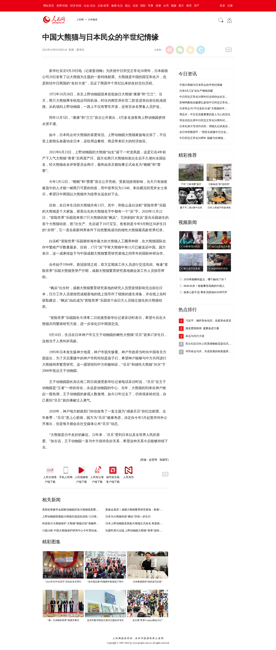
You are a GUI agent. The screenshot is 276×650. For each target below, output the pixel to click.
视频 (173, 5)
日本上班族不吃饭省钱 (219, 207)
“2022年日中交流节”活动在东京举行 (63, 581)
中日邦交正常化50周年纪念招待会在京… (203, 96)
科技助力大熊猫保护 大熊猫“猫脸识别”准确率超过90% (74, 523)
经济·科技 (76, 5)
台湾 (166, 5)
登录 (222, 5)
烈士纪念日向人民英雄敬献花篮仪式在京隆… (212, 343)
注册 (230, 5)
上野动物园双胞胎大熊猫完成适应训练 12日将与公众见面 (76, 516)
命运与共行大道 (195, 336)
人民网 (80, 19)
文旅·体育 (103, 5)
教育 (189, 5)
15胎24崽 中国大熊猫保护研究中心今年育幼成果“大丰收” (76, 530)
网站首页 (48, 5)
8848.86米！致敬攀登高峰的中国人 (204, 286)
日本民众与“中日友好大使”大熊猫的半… (203, 108)
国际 (143, 5)
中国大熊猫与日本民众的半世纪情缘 (200, 84)
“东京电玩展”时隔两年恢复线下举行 (105, 581)
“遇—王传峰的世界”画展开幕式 (63, 620)
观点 (127, 5)
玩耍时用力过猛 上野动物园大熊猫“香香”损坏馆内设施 (137, 530)
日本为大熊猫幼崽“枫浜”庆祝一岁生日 (128, 516)
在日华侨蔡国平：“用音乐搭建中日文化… (204, 132)
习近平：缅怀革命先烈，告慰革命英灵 (208, 320)
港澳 (158, 5)
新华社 (80, 49)
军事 (150, 5)
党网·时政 (62, 5)
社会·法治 (89, 5)
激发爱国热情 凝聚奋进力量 (202, 328)
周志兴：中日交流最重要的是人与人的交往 (204, 114)
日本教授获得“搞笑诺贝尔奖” (148, 581)
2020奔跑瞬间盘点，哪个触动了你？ (205, 279)
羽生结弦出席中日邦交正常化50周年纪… (203, 120)
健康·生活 (117, 5)
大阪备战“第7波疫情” (219, 184)
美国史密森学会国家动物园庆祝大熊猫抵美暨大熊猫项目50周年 (79, 509)
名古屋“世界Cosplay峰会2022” (147, 620)
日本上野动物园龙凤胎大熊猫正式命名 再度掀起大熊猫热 (139, 523)
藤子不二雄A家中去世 (191, 207)
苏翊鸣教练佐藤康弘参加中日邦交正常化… (204, 102)
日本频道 (92, 19)
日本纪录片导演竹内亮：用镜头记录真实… (204, 126)
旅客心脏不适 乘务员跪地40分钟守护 (205, 292)
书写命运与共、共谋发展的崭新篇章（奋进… (212, 351)
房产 (196, 5)
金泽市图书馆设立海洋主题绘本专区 (105, 620)
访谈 (135, 5)
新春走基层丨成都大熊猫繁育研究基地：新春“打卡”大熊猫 (140, 509)
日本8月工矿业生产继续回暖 (196, 90)
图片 (181, 5)
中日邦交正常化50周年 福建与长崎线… (202, 138)
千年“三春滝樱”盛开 (191, 184)
